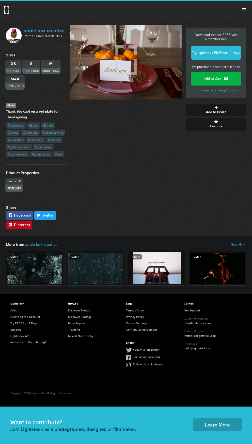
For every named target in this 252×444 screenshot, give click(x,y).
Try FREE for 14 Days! (24, 323)
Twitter (45, 215)
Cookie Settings (136, 323)
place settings (19, 147)
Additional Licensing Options (216, 90)
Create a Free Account (25, 317)
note (48, 125)
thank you (16, 125)
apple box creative (44, 30)
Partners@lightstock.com (200, 336)
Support (15, 329)
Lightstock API (19, 336)
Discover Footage (80, 317)
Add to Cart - (216, 78)
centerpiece (17, 154)
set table (35, 140)
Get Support (192, 310)
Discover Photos (79, 310)
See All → (238, 244)
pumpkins (43, 147)
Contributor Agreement (141, 329)
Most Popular (77, 323)
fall (58, 154)
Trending (74, 329)
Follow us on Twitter (146, 349)
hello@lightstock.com (198, 348)
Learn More (217, 424)
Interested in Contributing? (28, 342)
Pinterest (19, 225)
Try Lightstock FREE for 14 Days (216, 52)
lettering (30, 133)
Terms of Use (135, 310)
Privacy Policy (135, 317)
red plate (15, 140)
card (33, 125)
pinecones (41, 154)
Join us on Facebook (146, 357)
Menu (244, 10)
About (14, 310)
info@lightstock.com (197, 323)
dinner (54, 140)
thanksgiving (53, 133)
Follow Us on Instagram (148, 364)
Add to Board (216, 110)
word (13, 133)
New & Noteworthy (81, 336)
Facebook (19, 215)
